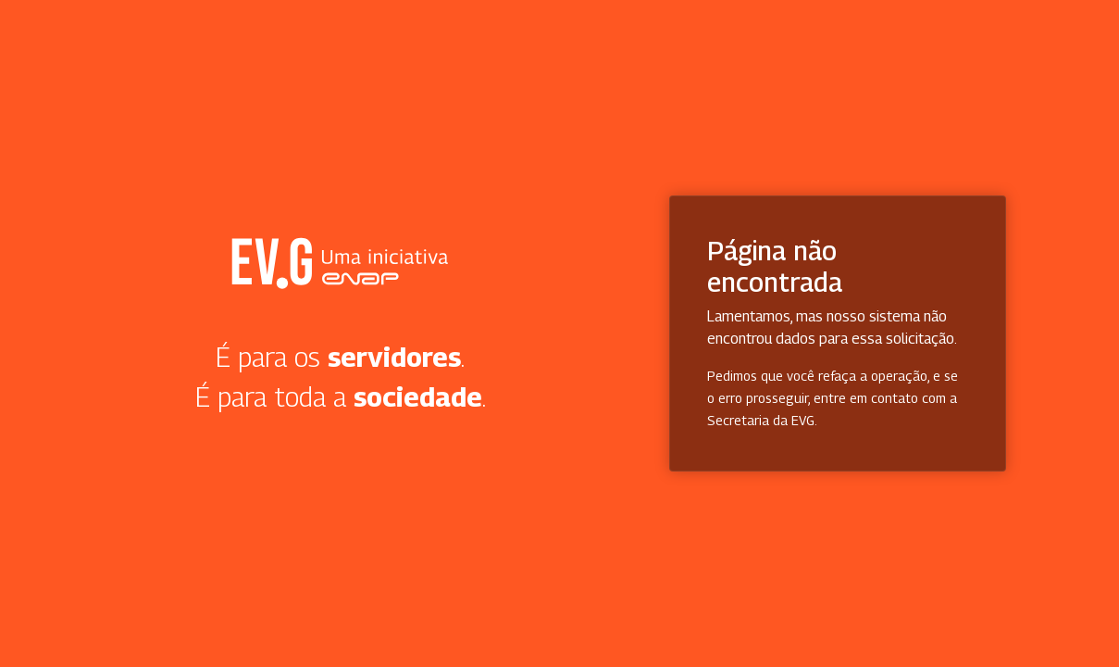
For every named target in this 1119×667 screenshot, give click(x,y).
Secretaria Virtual (340, 263)
